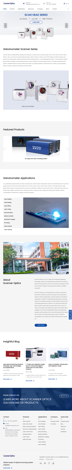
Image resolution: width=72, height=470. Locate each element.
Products (12, 9)
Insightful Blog (12, 337)
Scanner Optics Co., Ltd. (52, 453)
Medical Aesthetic (13, 217)
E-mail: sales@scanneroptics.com (11, 421)
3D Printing (13, 224)
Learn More (36, 320)
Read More (7, 374)
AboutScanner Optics (13, 283)
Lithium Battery (13, 227)
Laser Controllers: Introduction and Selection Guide (58, 360)
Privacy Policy (49, 456)
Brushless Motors (27, 431)
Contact (54, 9)
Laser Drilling (13, 207)
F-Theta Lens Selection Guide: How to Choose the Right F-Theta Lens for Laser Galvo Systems (35, 362)
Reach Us (64, 391)
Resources (31, 9)
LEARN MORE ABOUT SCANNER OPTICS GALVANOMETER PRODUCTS (30, 397)
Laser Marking (13, 204)
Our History (53, 420)
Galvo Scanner (26, 418)
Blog (62, 420)
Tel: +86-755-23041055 (10, 418)
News (47, 9)
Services (63, 426)
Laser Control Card (27, 428)
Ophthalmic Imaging (13, 220)
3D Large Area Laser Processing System (36, 159)
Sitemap (41, 456)
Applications (21, 9)
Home (5, 9)
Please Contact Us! (11, 391)
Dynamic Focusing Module (29, 426)
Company (40, 9)
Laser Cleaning (13, 231)
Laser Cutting (13, 210)
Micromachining (13, 214)
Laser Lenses (26, 433)
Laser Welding (13, 200)
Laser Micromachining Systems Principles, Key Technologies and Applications (13, 361)
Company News (65, 418)
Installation (63, 428)
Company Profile (55, 418)
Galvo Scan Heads (27, 420)
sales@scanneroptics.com (33, 4)
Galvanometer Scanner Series (22, 49)
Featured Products (14, 130)
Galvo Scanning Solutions (29, 423)
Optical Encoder (27, 436)
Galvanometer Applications (20, 179)
